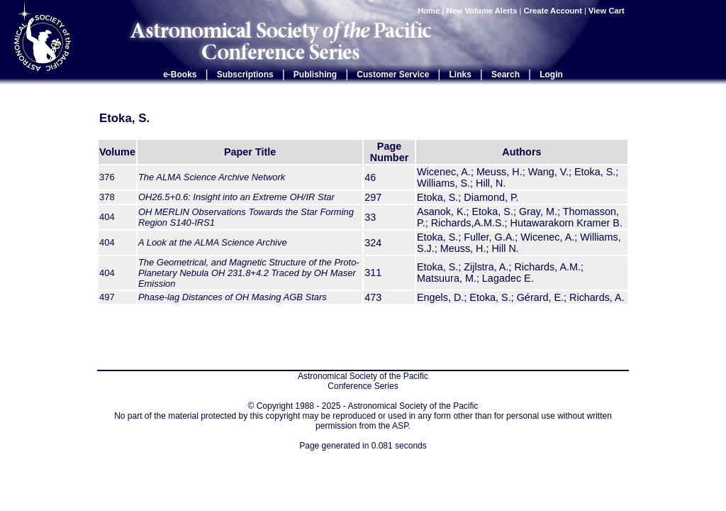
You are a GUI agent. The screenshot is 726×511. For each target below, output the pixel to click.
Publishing (315, 74)
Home (429, 10)
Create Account (553, 10)
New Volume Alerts (481, 10)
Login (551, 74)
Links (460, 74)
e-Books (179, 74)
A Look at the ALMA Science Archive (212, 242)
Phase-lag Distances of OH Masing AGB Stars (232, 297)
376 (107, 177)
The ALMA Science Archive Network (211, 177)
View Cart (607, 10)
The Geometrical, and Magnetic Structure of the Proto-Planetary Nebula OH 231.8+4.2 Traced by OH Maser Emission (248, 273)
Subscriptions (245, 74)
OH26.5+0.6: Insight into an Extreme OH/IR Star (236, 197)
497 (107, 297)
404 (107, 216)
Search (505, 74)
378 (107, 197)
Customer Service (393, 74)
